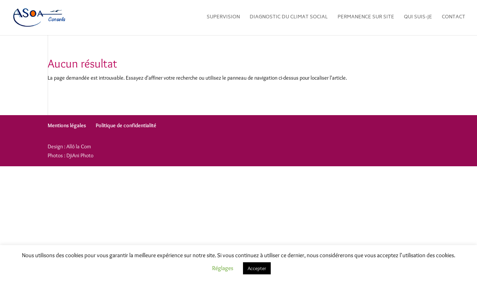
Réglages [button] (222, 268)
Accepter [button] (257, 268)
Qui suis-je (418, 18)
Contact (453, 18)
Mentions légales (67, 125)
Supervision (223, 18)
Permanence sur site (366, 18)
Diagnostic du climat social (289, 18)
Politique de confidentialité (126, 125)
